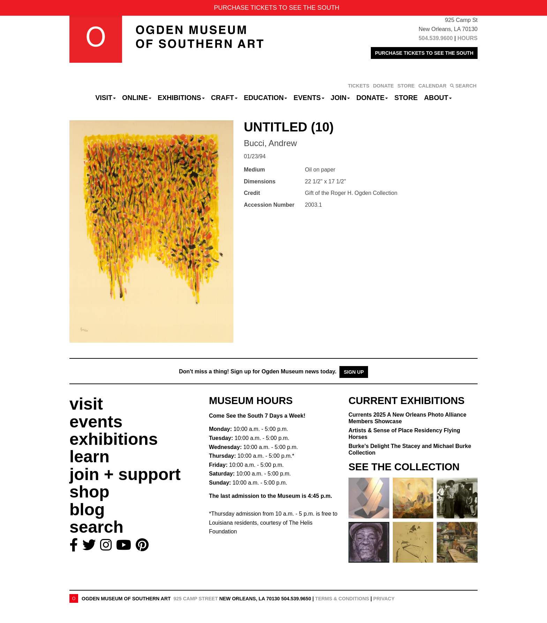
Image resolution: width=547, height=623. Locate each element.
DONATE (383, 86)
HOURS (467, 38)
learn (89, 456)
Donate (372, 97)
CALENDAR (432, 86)
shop (89, 492)
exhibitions (113, 439)
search (96, 527)
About (438, 97)
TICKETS (358, 86)
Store (406, 97)
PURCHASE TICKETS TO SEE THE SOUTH (424, 53)
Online (136, 97)
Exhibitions (181, 97)
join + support (125, 474)
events (95, 421)
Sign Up (354, 372)
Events (309, 97)
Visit (105, 97)
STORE (405, 86)
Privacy (384, 598)
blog (87, 509)
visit (86, 404)
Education (265, 97)
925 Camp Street (195, 598)
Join (340, 97)
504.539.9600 (436, 38)
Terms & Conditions (342, 598)
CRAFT (224, 97)
